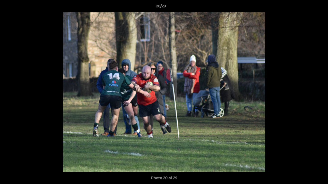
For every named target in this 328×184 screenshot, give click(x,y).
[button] (307, 7)
